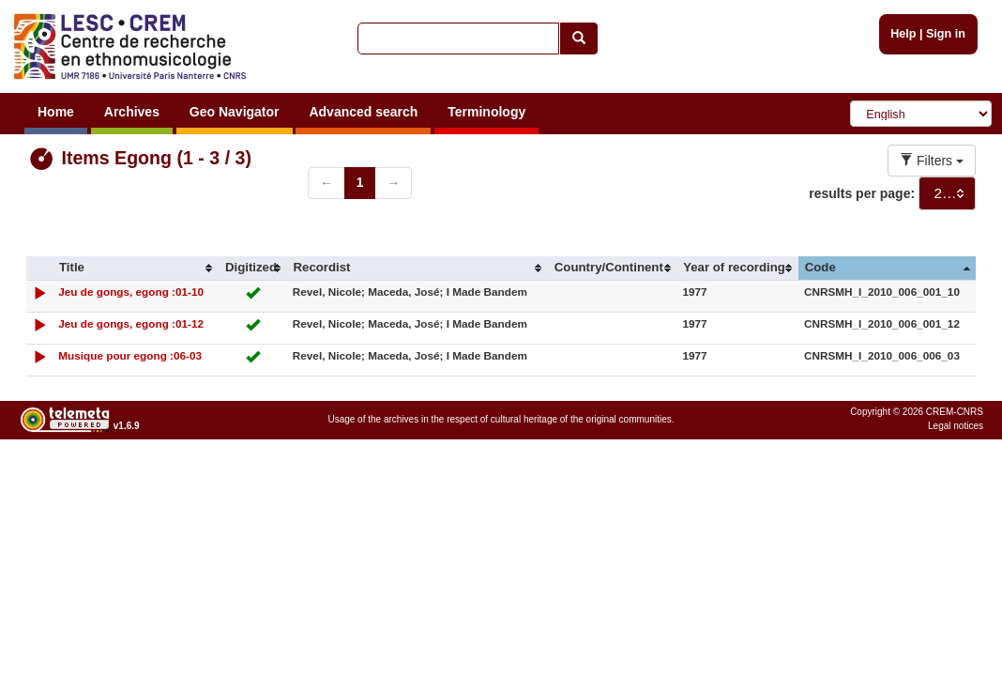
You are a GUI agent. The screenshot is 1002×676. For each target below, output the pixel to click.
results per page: (862, 193)
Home (56, 111)
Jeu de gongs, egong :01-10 (131, 291)
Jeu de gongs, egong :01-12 (131, 323)
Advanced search (363, 111)
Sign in (945, 33)
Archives (131, 111)
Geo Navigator (235, 111)
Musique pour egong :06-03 (130, 355)
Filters (932, 160)
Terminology (486, 111)
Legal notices (955, 426)
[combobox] (947, 193)
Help (903, 33)
